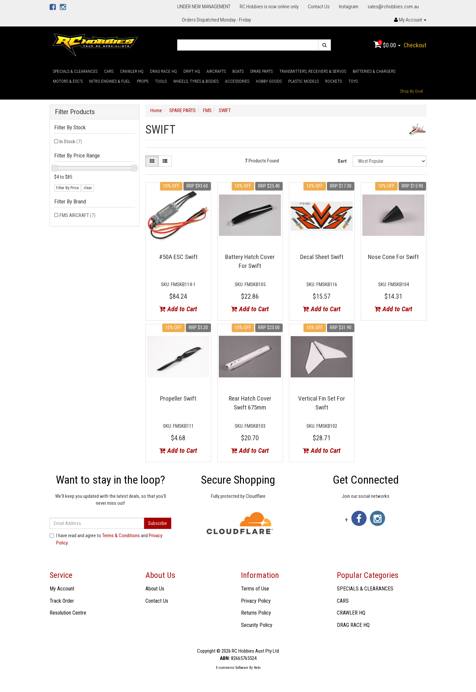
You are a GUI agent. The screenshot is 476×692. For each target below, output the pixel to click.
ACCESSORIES (237, 81)
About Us (154, 588)
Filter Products (75, 112)
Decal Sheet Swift (321, 257)
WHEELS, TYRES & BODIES (195, 81)
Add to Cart (178, 309)
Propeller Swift (178, 398)
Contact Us (319, 7)
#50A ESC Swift (178, 257)
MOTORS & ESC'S (68, 81)
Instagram (348, 7)
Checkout (415, 45)
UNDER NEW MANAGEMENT (203, 7)
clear (88, 188)
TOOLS (161, 81)
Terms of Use (255, 588)
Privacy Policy (256, 601)
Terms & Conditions (121, 536)
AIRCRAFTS (216, 71)
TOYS (353, 81)
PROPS (142, 81)
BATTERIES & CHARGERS (374, 71)
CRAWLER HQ (131, 71)
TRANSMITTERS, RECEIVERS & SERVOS (312, 71)
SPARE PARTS (261, 71)
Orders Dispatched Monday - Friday (216, 20)
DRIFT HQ (191, 71)
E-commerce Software (232, 668)
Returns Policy (256, 613)
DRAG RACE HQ (163, 71)
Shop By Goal (411, 91)
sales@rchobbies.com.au (393, 7)
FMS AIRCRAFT (78, 215)
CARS (108, 71)
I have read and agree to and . (106, 539)
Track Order (62, 601)
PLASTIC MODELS (303, 81)
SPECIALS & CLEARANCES (75, 71)
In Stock (71, 142)
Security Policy (256, 625)
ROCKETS (333, 81)
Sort (342, 161)
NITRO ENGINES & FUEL (109, 81)
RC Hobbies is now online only (269, 7)
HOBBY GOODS (269, 81)
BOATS (238, 71)
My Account (62, 588)
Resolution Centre (68, 613)
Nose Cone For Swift (393, 257)
